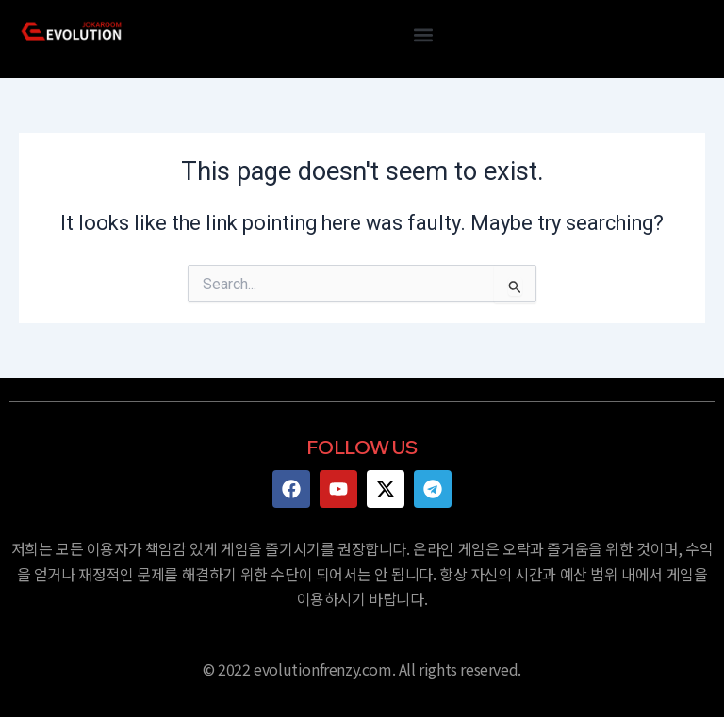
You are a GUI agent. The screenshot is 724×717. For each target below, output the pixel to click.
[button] (422, 34)
